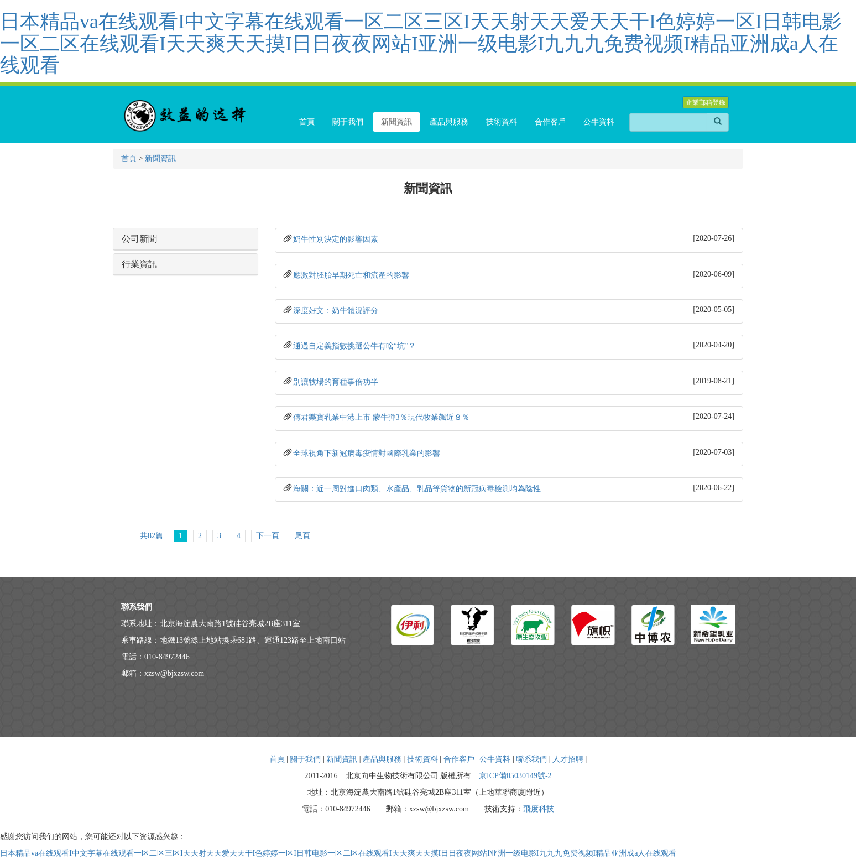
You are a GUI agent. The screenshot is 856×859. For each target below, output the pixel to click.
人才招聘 (567, 759)
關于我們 (305, 759)
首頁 (129, 158)
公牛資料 (494, 759)
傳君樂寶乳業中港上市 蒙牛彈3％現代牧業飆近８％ (381, 417)
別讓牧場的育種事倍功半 (335, 382)
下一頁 (267, 536)
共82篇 (151, 536)
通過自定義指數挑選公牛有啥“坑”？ (354, 346)
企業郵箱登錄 (705, 102)
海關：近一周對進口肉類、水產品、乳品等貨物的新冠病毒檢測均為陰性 (417, 489)
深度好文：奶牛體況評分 (335, 310)
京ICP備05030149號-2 (515, 776)
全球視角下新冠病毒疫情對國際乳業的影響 (366, 453)
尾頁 (302, 536)
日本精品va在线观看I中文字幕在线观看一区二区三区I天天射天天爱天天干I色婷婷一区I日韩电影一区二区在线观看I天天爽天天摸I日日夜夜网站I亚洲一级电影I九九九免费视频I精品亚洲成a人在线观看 (421, 43)
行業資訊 (139, 264)
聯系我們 (531, 759)
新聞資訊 (160, 158)
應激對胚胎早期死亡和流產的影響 (351, 275)
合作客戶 (458, 759)
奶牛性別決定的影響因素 (335, 239)
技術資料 (422, 759)
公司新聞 (139, 238)
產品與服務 (382, 759)
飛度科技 (538, 809)
